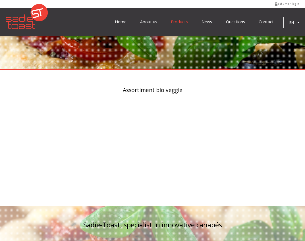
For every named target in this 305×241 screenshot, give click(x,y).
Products (179, 22)
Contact (266, 22)
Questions (235, 22)
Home (120, 22)
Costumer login (287, 4)
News (207, 22)
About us (148, 22)
